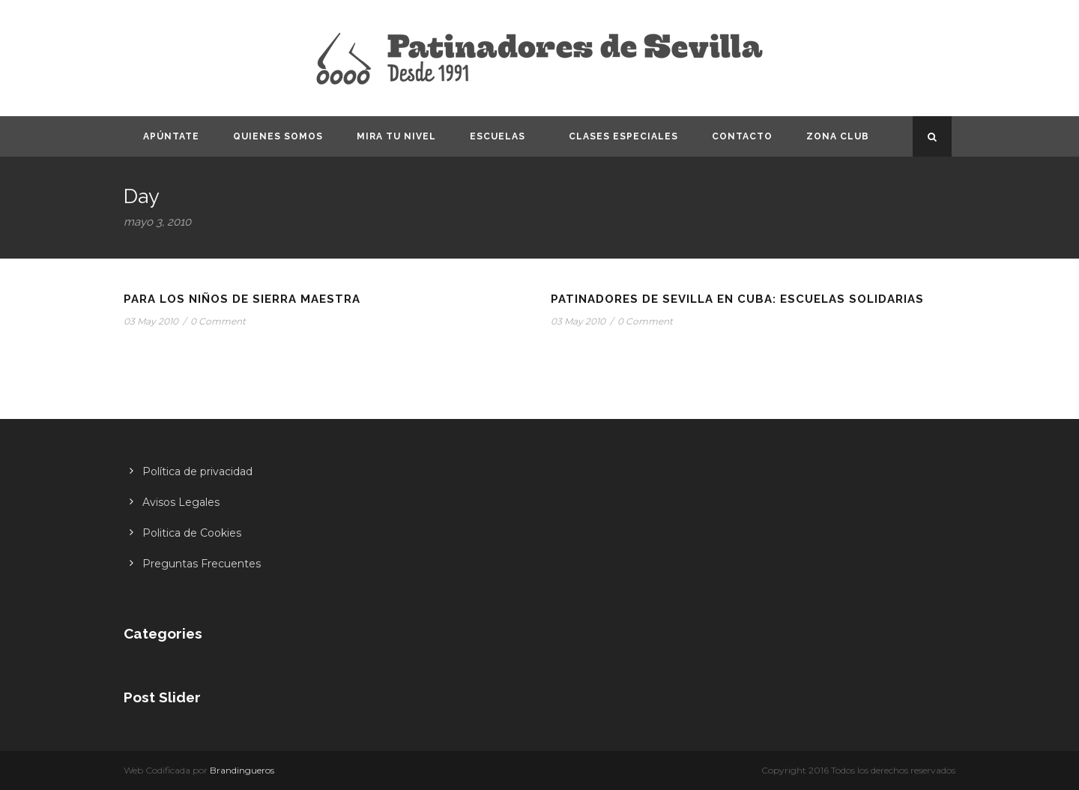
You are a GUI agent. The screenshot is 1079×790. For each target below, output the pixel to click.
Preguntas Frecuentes (201, 563)
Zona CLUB (837, 136)
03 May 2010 (151, 321)
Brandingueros (242, 770)
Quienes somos (278, 136)
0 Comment (218, 321)
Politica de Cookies (191, 533)
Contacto (742, 136)
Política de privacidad (197, 471)
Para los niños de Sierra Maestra (242, 299)
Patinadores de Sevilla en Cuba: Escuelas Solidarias (737, 299)
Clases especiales (623, 136)
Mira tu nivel (396, 136)
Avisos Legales (181, 502)
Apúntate (171, 136)
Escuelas (497, 136)
